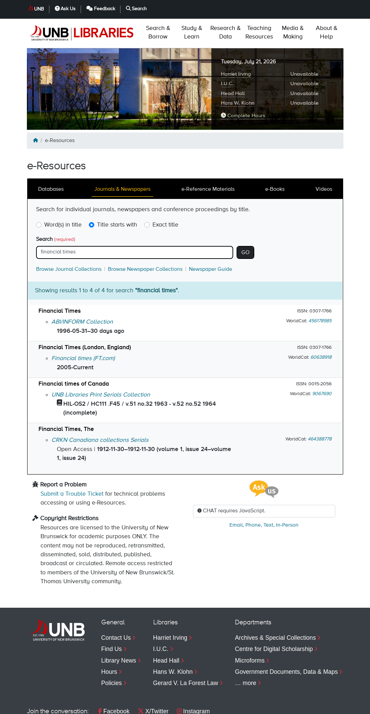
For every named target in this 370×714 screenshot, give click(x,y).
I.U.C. (227, 54)
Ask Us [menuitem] (237, 705)
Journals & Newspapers (122, 160)
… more (245, 653)
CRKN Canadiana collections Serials (99, 411)
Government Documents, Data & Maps (286, 642)
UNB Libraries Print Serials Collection (100, 365)
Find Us (111, 619)
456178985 (320, 291)
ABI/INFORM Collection (82, 293)
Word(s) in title (63, 195)
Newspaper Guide (210, 240)
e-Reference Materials (208, 160)
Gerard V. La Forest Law (185, 653)
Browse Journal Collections (68, 240)
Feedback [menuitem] (280, 705)
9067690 (322, 364)
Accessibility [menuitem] (114, 705)
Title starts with (117, 195)
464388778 (320, 409)
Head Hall (233, 64)
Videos (324, 160)
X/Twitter (153, 682)
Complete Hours (243, 86)
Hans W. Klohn (237, 73)
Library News (118, 631)
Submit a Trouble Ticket (72, 465)
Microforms (249, 631)
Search (55, 210)
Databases (51, 160)
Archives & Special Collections (275, 608)
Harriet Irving (236, 44)
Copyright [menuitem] (39, 705)
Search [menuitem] (324, 705)
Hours (109, 642)
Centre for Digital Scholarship (274, 619)
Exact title (165, 195)
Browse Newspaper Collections (145, 240)
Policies (111, 653)
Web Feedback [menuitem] (164, 705)
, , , (264, 496)
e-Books (275, 160)
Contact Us (116, 608)
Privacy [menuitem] (75, 705)
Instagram (193, 682)
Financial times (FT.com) (83, 329)
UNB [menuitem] (204, 705)
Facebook (113, 682)
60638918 (321, 328)
